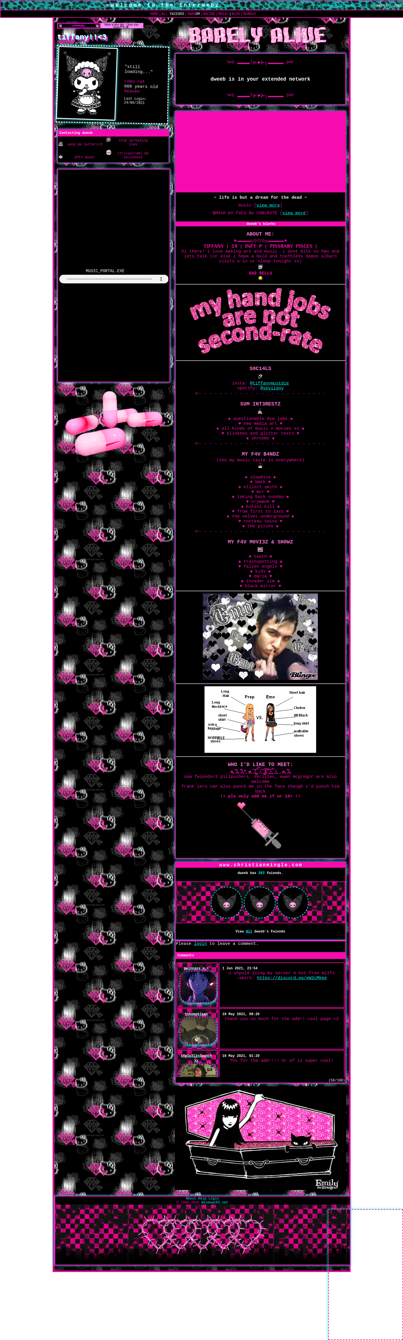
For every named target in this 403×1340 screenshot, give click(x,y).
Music (223, 14)
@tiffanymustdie (269, 397)
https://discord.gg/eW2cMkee (292, 1037)
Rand (193, 14)
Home (154, 14)
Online (209, 14)
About (191, 1256)
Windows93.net (214, 1261)
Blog (236, 14)
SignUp (383, 5)
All (172, 14)
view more (268, 208)
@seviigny (272, 403)
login (200, 999)
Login (396, 5)
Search (249, 14)
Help (202, 1256)
